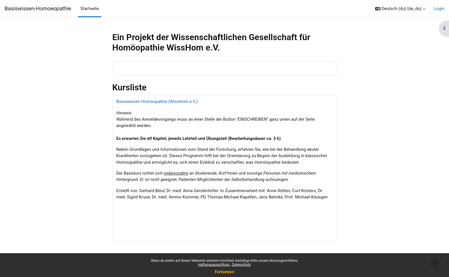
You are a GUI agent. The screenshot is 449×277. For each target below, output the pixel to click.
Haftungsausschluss (214, 265)
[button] (400, 8)
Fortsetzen (224, 272)
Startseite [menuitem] (89, 8)
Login (439, 8)
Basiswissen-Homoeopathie (38, 8)
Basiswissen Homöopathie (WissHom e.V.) (157, 101)
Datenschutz (241, 265)
